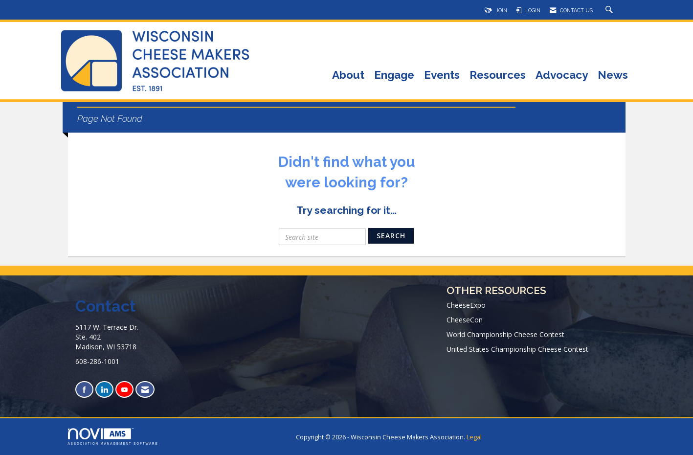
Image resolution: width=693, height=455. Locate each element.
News (613, 75)
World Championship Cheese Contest (505, 334)
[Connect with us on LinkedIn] (104, 389)
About (348, 75)
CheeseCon (465, 319)
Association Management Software (113, 436)
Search (391, 235)
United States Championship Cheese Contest (517, 349)
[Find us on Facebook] (84, 389)
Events (442, 75)
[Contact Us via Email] (145, 389)
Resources (497, 75)
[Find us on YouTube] (124, 389)
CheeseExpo (466, 305)
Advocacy (562, 75)
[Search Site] (610, 10)
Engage (394, 75)
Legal (474, 437)
